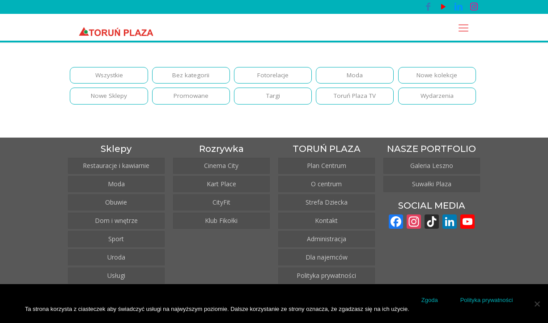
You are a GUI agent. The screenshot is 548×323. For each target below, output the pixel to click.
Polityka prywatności (326, 277)
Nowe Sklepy (109, 97)
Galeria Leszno (431, 168)
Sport (116, 241)
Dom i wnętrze (116, 222)
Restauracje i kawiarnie (116, 168)
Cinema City (221, 168)
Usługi (116, 277)
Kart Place (221, 186)
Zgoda (431, 301)
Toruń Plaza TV (354, 97)
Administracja (326, 241)
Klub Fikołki (221, 222)
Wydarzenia (437, 97)
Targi (273, 97)
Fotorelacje (272, 75)
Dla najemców (327, 259)
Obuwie (116, 204)
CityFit (221, 204)
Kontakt (326, 222)
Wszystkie (109, 75)
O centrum (326, 186)
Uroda (116, 259)
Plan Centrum (326, 168)
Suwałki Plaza (431, 186)
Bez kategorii (191, 75)
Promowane (191, 97)
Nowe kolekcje (437, 75)
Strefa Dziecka (327, 204)
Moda (354, 75)
